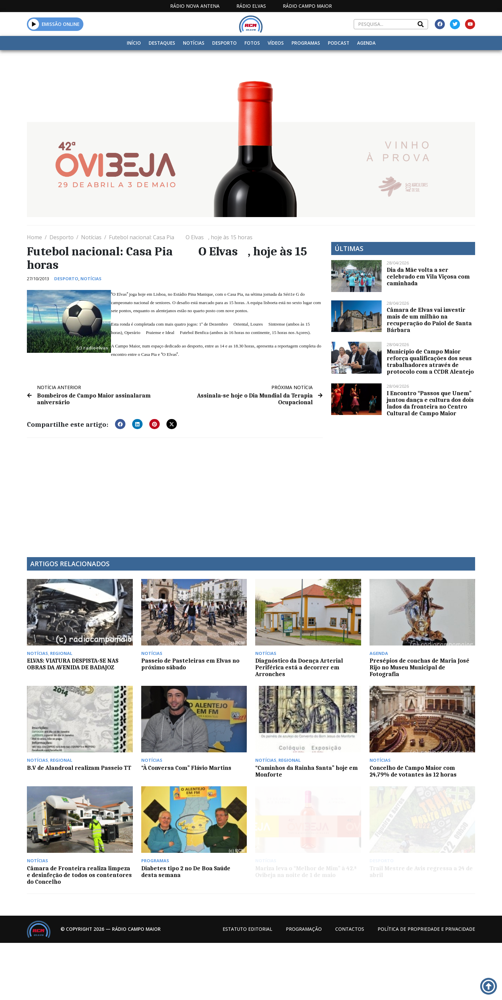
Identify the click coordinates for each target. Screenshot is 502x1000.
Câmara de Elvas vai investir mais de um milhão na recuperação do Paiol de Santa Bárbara (429, 319)
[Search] (421, 24)
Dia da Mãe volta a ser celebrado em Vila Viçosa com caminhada (428, 276)
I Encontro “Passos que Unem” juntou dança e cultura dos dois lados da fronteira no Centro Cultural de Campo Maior (430, 403)
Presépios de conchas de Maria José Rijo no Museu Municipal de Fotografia (419, 667)
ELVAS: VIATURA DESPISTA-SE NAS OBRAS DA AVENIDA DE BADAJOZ (72, 664)
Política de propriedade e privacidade (426, 929)
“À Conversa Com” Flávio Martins (186, 767)
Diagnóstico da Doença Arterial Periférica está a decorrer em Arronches (299, 667)
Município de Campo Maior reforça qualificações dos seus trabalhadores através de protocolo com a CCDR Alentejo (430, 361)
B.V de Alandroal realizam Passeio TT (79, 767)
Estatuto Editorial (247, 929)
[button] (33, 24)
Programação (304, 929)
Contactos (349, 929)
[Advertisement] (175, 493)
